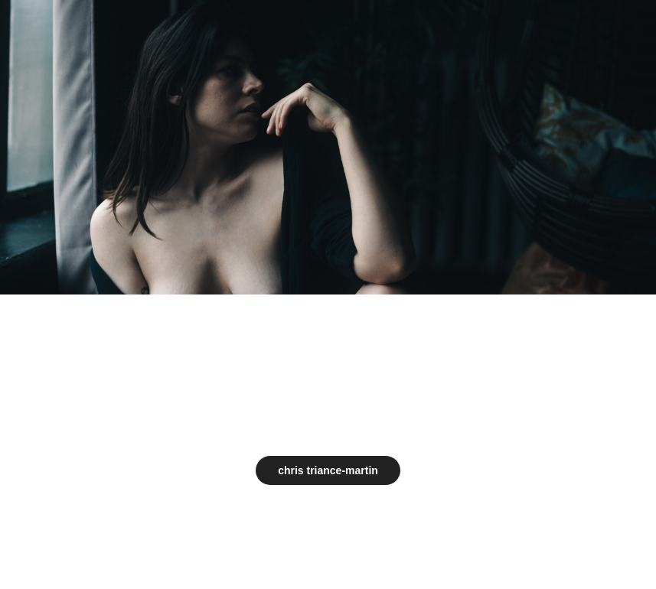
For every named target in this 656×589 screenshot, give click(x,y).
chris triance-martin (328, 470)
